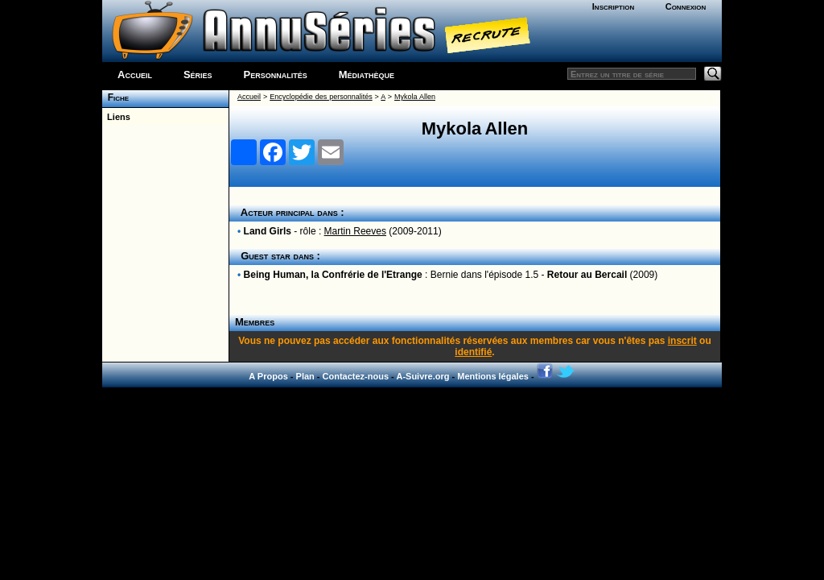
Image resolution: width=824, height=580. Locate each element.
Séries (197, 74)
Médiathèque (366, 74)
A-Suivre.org (422, 376)
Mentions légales (493, 376)
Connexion (686, 6)
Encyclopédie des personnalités (321, 97)
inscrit (682, 340)
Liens (116, 117)
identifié (473, 352)
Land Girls (267, 231)
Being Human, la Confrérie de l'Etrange (333, 274)
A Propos (268, 376)
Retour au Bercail (587, 274)
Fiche (115, 97)
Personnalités (275, 74)
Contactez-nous (356, 376)
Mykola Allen (414, 97)
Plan (305, 376)
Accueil (134, 74)
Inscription (613, 6)
